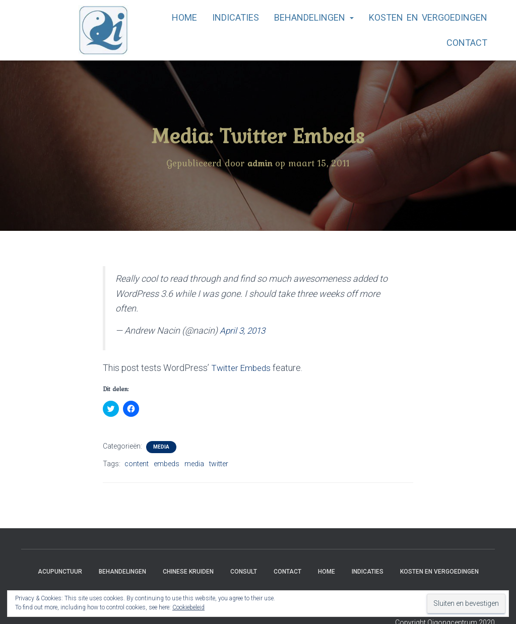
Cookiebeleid (188, 607)
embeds (166, 463)
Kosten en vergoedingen (428, 17)
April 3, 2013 (244, 330)
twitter (218, 463)
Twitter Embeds (242, 367)
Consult (243, 570)
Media (161, 446)
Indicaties (235, 17)
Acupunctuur (60, 570)
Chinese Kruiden (188, 570)
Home (184, 17)
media (194, 463)
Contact (466, 42)
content (136, 463)
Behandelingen (314, 17)
